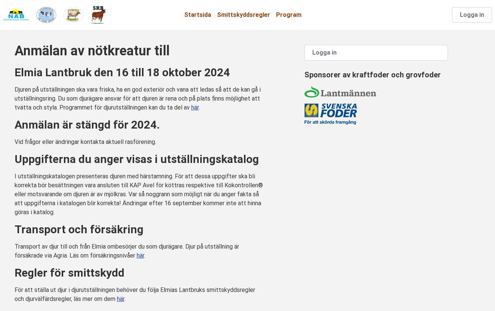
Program (288, 14)
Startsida (197, 14)
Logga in (472, 14)
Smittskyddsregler (243, 14)
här (195, 107)
